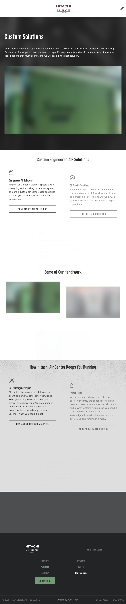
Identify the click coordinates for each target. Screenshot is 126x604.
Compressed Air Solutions (32, 221)
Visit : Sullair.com (94, 549)
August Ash (73, 599)
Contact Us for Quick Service (32, 436)
